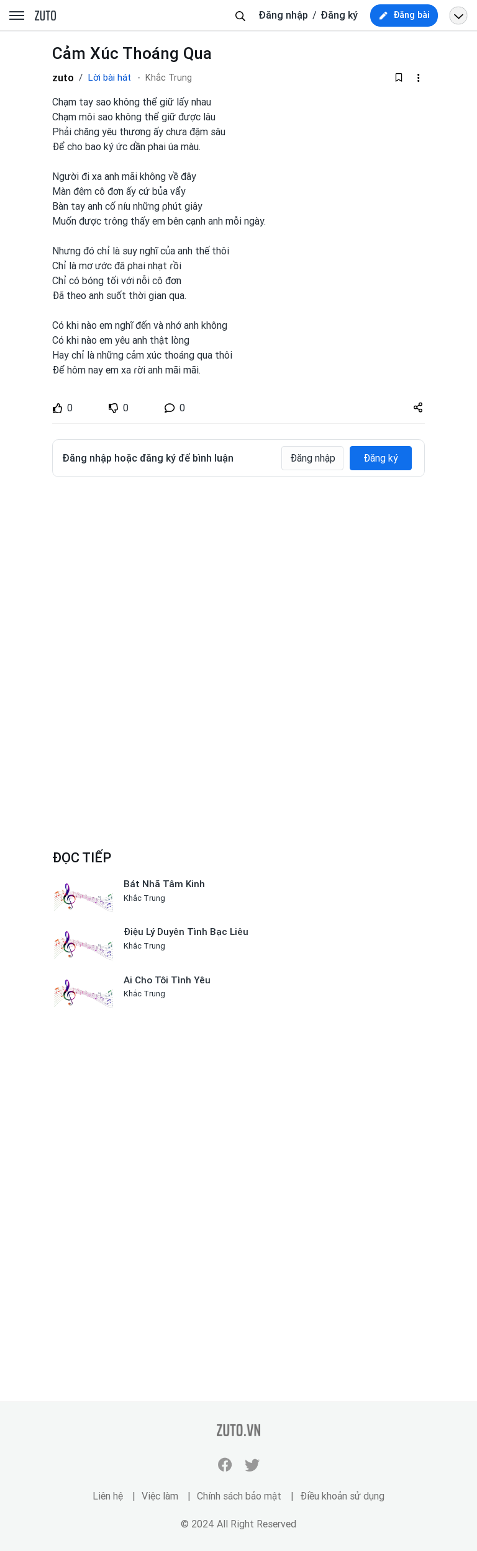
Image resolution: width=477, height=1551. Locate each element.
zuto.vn (45, 16)
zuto (63, 77)
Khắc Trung (168, 78)
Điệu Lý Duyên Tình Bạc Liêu (186, 931)
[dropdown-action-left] (418, 77)
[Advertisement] (238, 579)
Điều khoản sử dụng (342, 1496)
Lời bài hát (109, 77)
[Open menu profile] (458, 15)
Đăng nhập (283, 15)
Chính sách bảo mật (239, 1496)
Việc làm (160, 1496)
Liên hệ (108, 1496)
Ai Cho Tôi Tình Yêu (167, 980)
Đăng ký (339, 15)
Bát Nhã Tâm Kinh (164, 884)
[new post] (404, 15)
